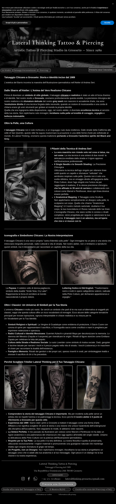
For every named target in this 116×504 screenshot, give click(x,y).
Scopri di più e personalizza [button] (16, 499)
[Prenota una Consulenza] (102, 69)
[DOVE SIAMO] (57, 475)
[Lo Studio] (7, 70)
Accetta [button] (107, 499)
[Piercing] (44, 70)
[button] (113, 480)
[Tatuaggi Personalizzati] (25, 70)
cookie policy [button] (33, 487)
